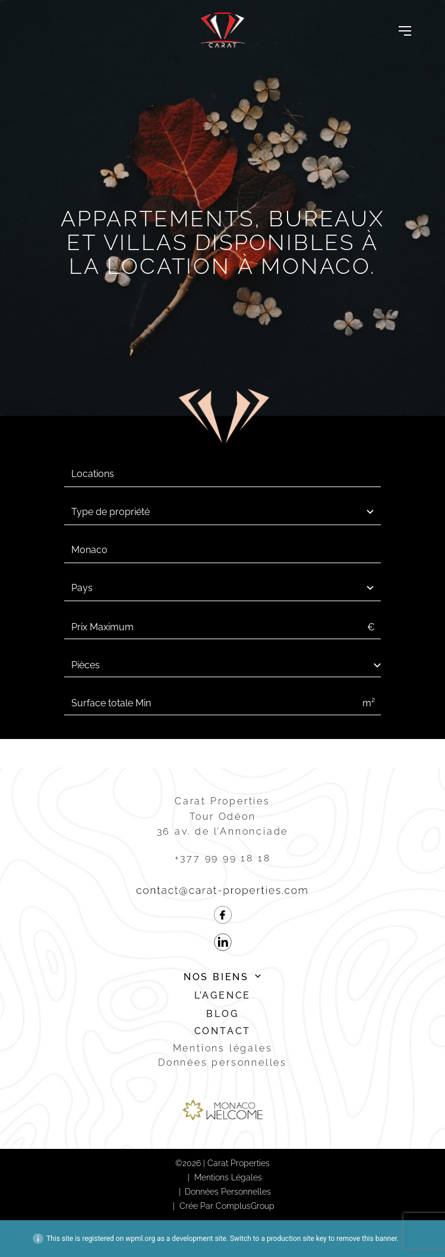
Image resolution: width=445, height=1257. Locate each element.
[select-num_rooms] (222, 665)
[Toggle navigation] (405, 30)
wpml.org (140, 1238)
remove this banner (366, 1238)
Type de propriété (110, 511)
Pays (82, 587)
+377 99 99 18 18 (223, 858)
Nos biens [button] (216, 977)
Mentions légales (223, 1048)
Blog (222, 1013)
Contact (222, 1031)
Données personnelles (222, 1062)
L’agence (222, 995)
